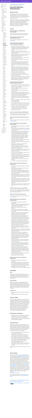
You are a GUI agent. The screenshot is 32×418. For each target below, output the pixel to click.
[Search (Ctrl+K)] (4, 4)
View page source (13, 382)
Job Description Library (13, 4)
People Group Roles (21, 4)
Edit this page (20, 382)
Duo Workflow (13, 365)
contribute (27, 382)
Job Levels (11, 120)
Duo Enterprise (26, 364)
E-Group (26, 128)
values (24, 363)
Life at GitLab (14, 364)
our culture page (14, 372)
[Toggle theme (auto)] (30, 1)
